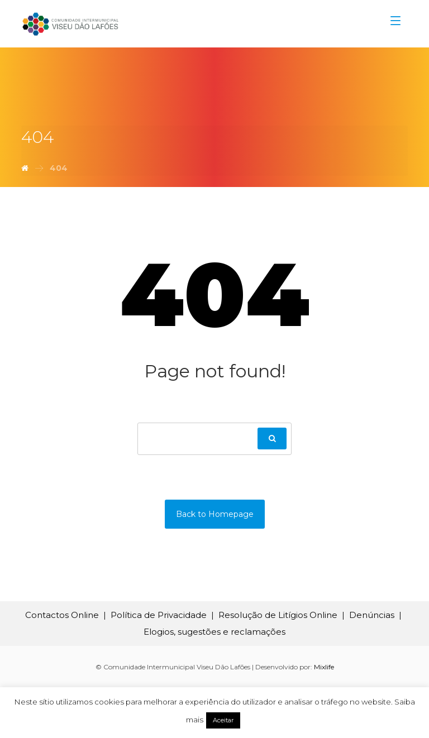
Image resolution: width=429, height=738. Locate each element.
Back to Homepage (215, 514)
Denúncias (371, 615)
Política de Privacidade (159, 615)
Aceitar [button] (223, 720)
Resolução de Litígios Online (277, 615)
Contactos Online (62, 615)
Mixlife (324, 667)
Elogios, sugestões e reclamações (214, 631)
